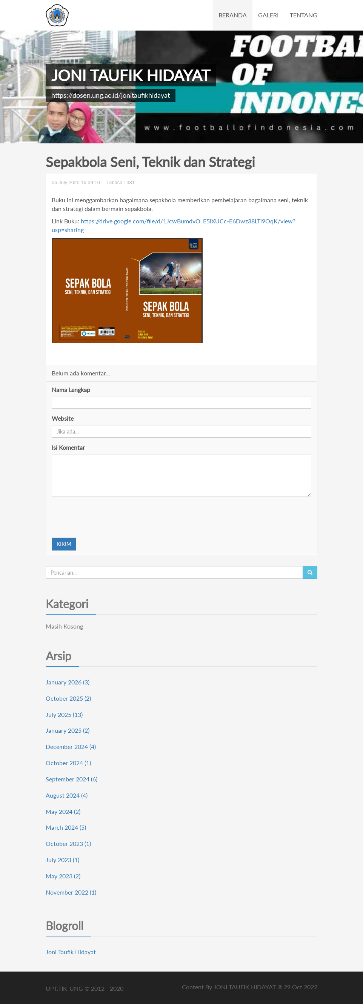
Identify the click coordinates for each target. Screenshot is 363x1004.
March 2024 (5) (66, 827)
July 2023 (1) (62, 859)
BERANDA (232, 14)
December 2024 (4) (71, 746)
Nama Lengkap (71, 389)
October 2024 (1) (68, 762)
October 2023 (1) (68, 843)
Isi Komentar (68, 447)
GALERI (268, 14)
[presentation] (109, 517)
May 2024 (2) (63, 811)
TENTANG (303, 14)
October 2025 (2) (68, 698)
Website (63, 418)
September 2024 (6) (71, 779)
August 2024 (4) (67, 795)
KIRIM (64, 544)
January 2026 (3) (67, 682)
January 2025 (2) (67, 730)
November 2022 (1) (71, 892)
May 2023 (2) (63, 875)
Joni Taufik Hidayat (71, 951)
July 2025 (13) (64, 714)
